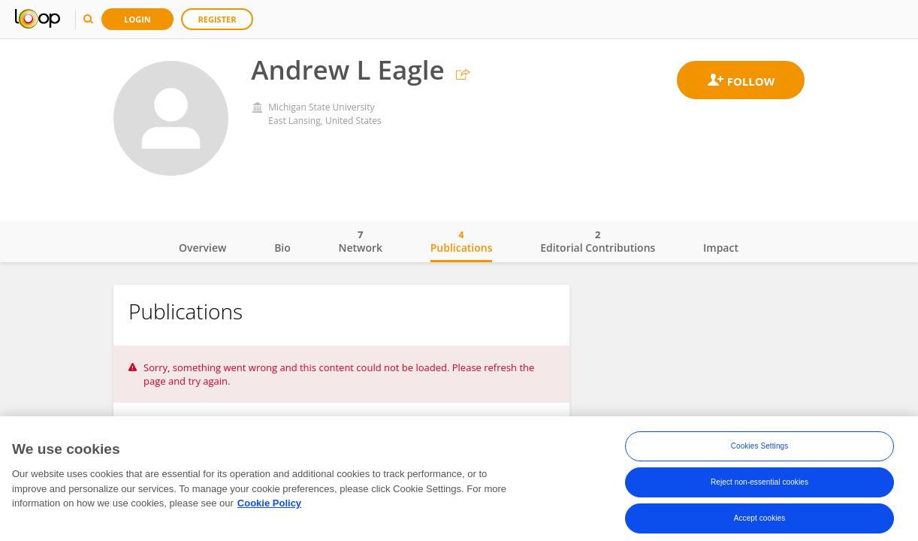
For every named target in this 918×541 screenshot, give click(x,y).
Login (137, 19)
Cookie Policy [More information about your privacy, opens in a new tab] (269, 507)
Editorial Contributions (597, 241)
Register (217, 19)
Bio (282, 247)
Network (360, 241)
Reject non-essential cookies (759, 486)
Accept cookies (760, 522)
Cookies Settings (760, 450)
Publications (461, 241)
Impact (720, 247)
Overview (202, 247)
